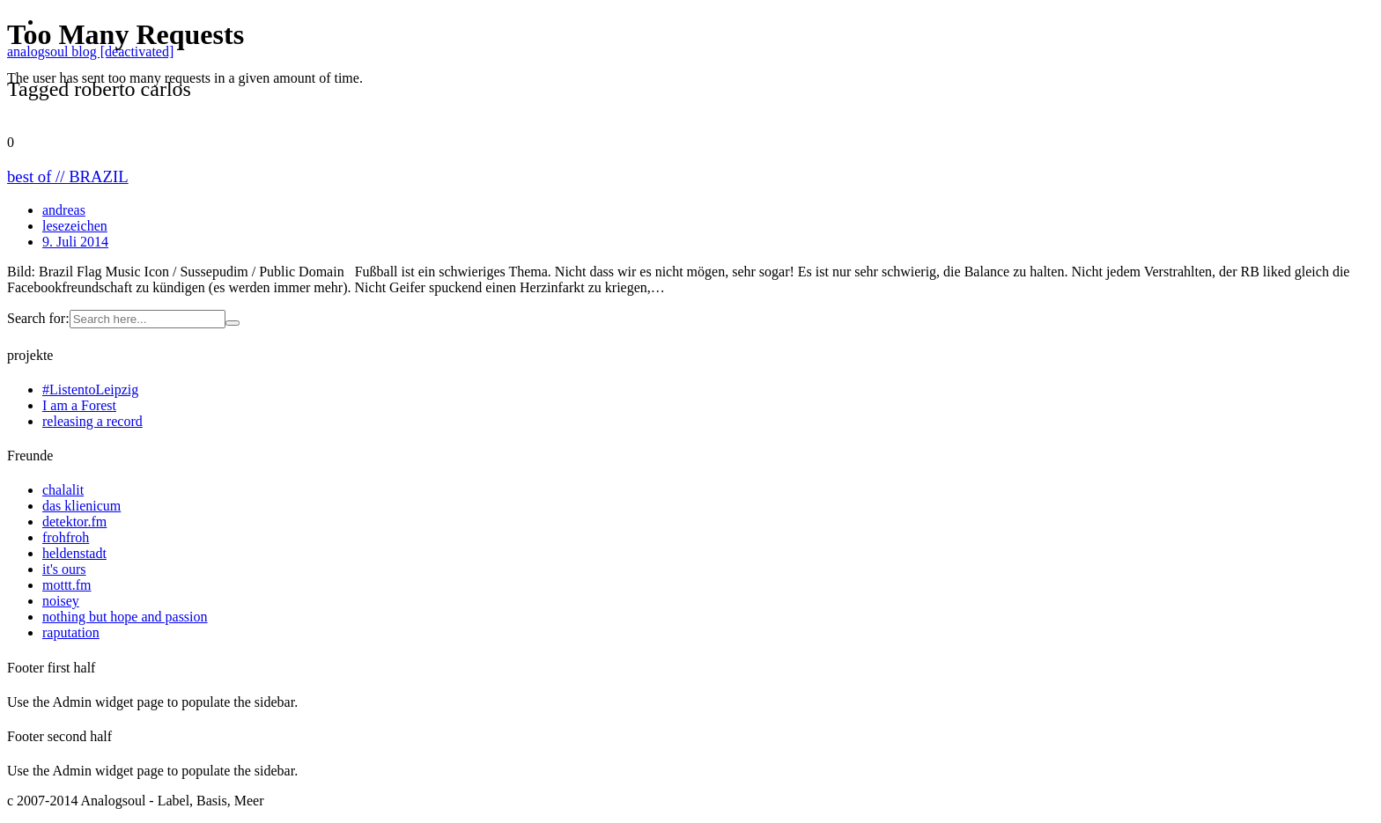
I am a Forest (79, 405)
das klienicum (81, 505)
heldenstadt (74, 553)
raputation (71, 632)
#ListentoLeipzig (90, 389)
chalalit (63, 489)
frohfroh (65, 537)
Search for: (38, 318)
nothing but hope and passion (125, 616)
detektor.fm (74, 521)
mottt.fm (67, 584)
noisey (60, 600)
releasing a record (92, 421)
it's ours (64, 569)
